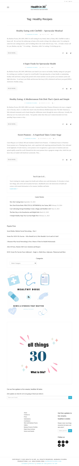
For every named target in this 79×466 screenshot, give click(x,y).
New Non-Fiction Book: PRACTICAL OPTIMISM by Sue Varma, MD (30, 205)
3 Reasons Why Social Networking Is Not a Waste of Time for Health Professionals (31, 241)
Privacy (32, 463)
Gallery (26, 425)
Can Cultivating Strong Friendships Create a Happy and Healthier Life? (30, 209)
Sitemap (25, 463)
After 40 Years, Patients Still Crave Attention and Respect (23, 247)
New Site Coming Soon (17, 202)
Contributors (27, 421)
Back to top (52, 463)
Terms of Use (41, 463)
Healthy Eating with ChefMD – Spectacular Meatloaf (39, 31)
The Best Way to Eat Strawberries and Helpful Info (24, 212)
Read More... (12, 53)
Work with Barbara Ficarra (31, 423)
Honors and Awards (29, 431)
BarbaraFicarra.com (53, 461)
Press (25, 416)
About (25, 412)
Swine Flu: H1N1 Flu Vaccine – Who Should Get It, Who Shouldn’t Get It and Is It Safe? (33, 236)
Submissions (27, 419)
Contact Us (27, 414)
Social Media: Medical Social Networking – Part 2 (21, 231)
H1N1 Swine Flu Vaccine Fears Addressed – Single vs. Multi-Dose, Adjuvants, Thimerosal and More (36, 252)
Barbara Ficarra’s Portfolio (31, 427)
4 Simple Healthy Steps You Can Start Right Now (24, 215)
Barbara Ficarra (32, 34)
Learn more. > (14, 189)
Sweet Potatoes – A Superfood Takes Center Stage (39, 135)
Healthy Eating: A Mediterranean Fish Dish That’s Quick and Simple (39, 99)
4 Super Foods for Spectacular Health (39, 64)
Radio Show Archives (29, 429)
